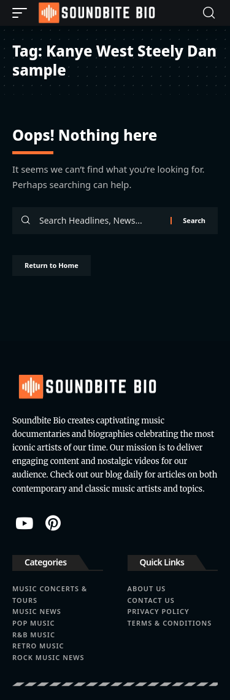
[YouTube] (24, 523)
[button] (22, 13)
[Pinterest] (53, 523)
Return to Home (52, 265)
